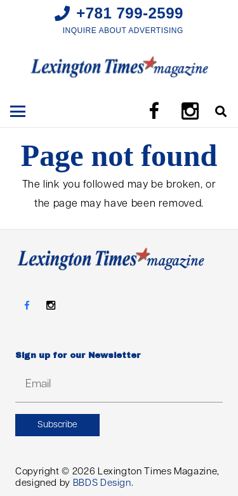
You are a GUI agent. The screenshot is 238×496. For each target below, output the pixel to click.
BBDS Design (102, 483)
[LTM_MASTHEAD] (119, 66)
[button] (18, 111)
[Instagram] (190, 111)
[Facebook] (153, 111)
